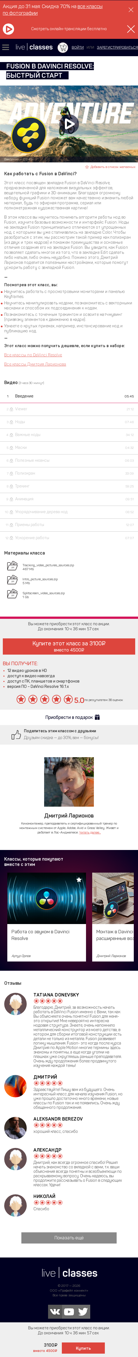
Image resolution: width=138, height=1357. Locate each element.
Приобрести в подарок (69, 717)
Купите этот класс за (69, 646)
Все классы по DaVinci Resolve (33, 355)
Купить (83, 1348)
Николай (44, 1196)
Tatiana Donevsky (56, 995)
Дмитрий (45, 1077)
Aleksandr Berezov (58, 1119)
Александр (47, 1150)
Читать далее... (90, 832)
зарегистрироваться (117, 47)
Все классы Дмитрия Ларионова (35, 364)
